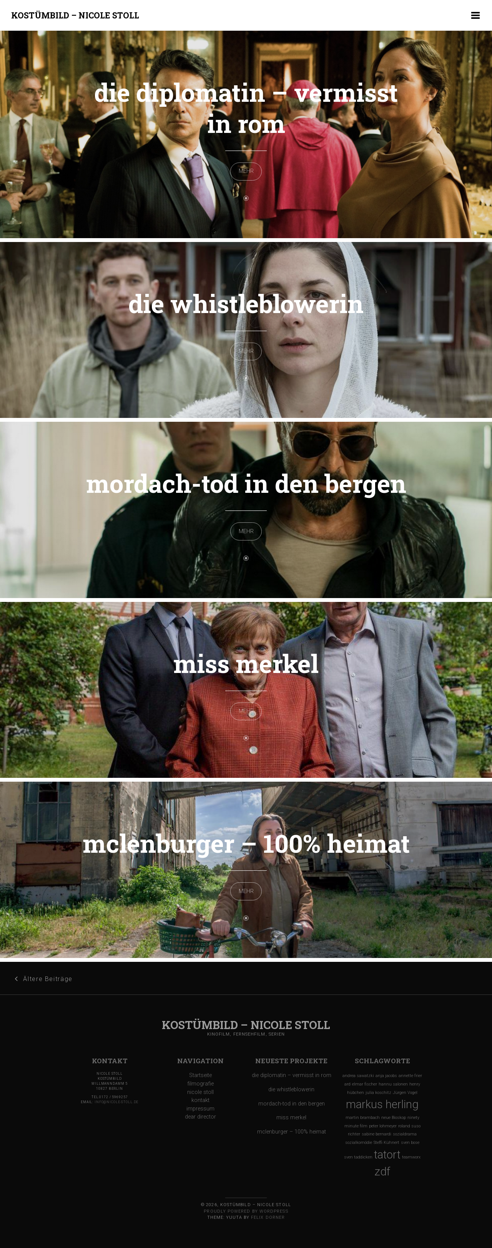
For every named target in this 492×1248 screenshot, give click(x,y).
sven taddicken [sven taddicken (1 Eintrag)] (358, 1157)
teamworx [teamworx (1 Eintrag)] (411, 1157)
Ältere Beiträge (47, 979)
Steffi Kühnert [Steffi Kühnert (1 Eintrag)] (386, 1142)
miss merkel (246, 663)
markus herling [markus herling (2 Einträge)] (382, 1104)
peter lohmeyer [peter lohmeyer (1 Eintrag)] (383, 1126)
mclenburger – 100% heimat (246, 843)
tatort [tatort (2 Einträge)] (387, 1154)
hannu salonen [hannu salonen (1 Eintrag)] (393, 1084)
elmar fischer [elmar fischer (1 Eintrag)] (364, 1084)
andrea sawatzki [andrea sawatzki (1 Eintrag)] (358, 1075)
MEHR (246, 171)
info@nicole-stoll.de (116, 1102)
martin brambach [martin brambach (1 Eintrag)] (363, 1117)
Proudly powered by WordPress (246, 1211)
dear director (200, 1117)
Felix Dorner (268, 1217)
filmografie (200, 1084)
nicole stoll (200, 1092)
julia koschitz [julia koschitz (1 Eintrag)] (378, 1092)
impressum (200, 1108)
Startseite (200, 1075)
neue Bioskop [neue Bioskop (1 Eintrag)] (393, 1117)
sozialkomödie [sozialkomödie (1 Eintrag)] (358, 1142)
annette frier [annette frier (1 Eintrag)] (410, 1075)
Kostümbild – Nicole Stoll (75, 14)
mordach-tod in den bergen (246, 483)
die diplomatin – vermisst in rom (246, 108)
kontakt (200, 1100)
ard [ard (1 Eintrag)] (347, 1084)
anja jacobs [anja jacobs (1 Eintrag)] (386, 1075)
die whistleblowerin (246, 303)
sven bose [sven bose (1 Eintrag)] (410, 1142)
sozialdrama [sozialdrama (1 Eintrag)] (405, 1134)
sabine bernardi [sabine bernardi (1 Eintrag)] (376, 1134)
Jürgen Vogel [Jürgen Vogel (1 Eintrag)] (405, 1092)
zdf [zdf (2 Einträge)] (382, 1171)
